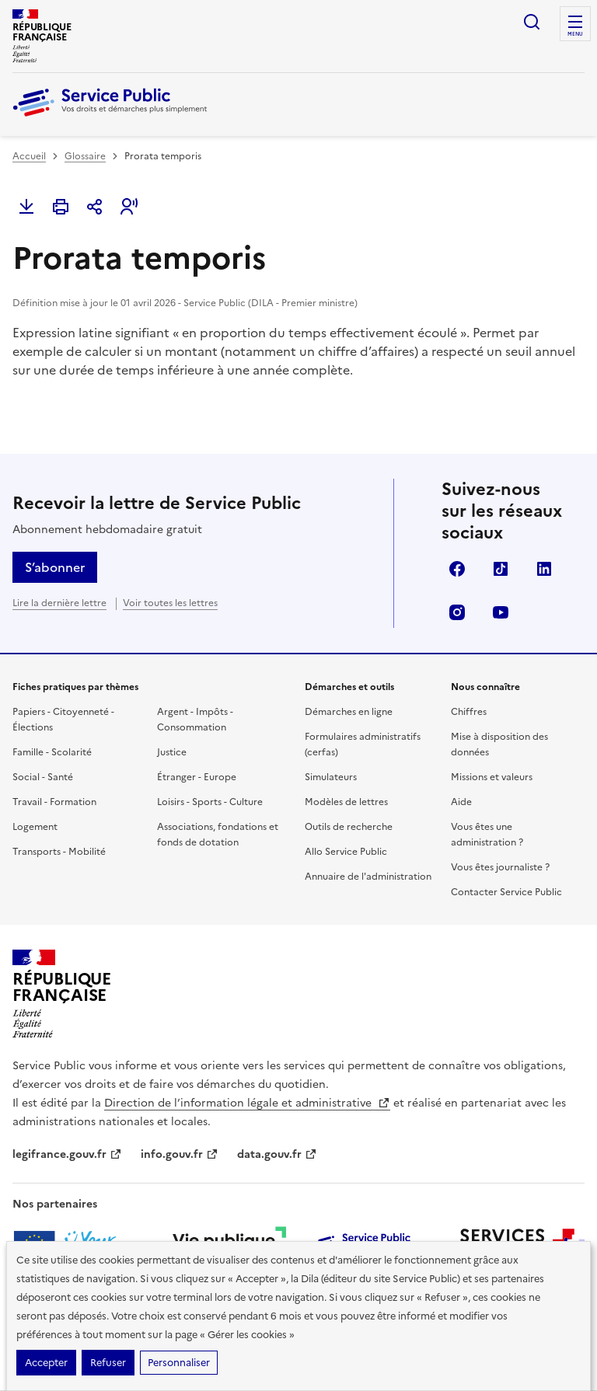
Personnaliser (179, 1362)
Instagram (457, 612)
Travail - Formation (54, 802)
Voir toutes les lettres (170, 603)
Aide (461, 802)
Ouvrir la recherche (531, 21)
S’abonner (55, 567)
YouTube (500, 612)
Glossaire (85, 156)
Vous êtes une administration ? (487, 834)
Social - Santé (42, 777)
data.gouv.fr (277, 1154)
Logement (35, 827)
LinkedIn (544, 568)
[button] (129, 207)
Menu (575, 34)
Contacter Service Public (506, 892)
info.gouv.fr (179, 1154)
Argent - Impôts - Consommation (195, 719)
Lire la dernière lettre (59, 603)
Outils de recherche (349, 827)
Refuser (108, 1362)
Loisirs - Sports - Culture (210, 802)
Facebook (457, 568)
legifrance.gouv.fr (67, 1154)
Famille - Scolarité (52, 752)
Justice (172, 752)
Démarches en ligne (349, 712)
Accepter (46, 1362)
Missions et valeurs (491, 777)
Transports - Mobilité (59, 852)
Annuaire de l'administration (368, 877)
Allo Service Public (346, 852)
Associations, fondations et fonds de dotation (217, 834)
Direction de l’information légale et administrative (247, 1103)
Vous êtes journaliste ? (500, 867)
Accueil (29, 156)
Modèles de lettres (346, 802)
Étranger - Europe (196, 777)
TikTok (500, 568)
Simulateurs (331, 777)
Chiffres (469, 712)
